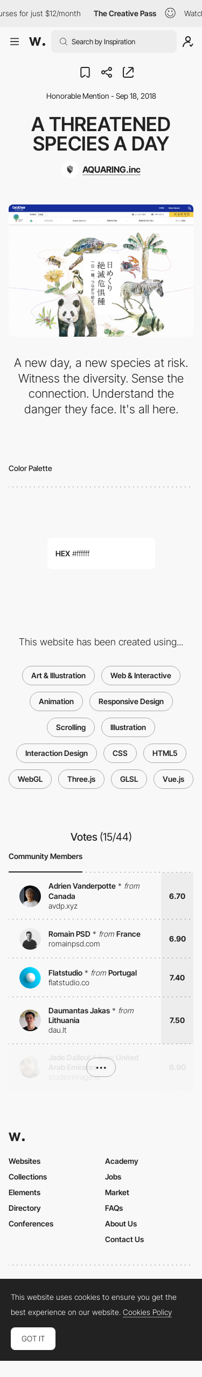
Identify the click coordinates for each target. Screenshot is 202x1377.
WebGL (30, 778)
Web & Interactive (140, 675)
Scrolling (71, 727)
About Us (121, 1223)
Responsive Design (131, 701)
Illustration (128, 727)
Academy (121, 1160)
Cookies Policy (147, 1312)
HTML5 (164, 753)
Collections (28, 1176)
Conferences (31, 1223)
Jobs (113, 1176)
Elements (24, 1192)
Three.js (81, 778)
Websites (24, 1160)
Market (117, 1192)
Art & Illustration (58, 675)
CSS (120, 753)
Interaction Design (56, 753)
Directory (25, 1207)
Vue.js (173, 778)
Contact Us (124, 1239)
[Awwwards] (37, 41)
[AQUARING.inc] (101, 169)
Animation (56, 701)
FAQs (114, 1207)
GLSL (129, 778)
